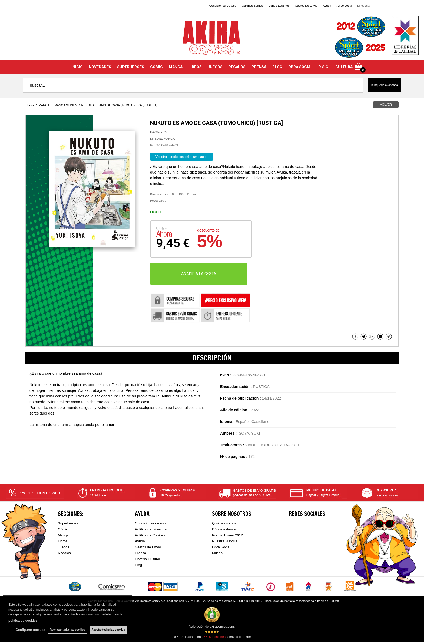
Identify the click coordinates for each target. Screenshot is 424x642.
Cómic (63, 529)
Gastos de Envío (148, 547)
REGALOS (237, 67)
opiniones (214, 637)
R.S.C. (324, 67)
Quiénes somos (224, 523)
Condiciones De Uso (222, 5)
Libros (62, 541)
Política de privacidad (151, 529)
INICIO (77, 67)
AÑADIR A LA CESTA (198, 274)
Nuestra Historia (224, 541)
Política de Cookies (150, 535)
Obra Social (221, 547)
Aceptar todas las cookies (108, 629)
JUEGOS (215, 67)
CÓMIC (156, 67)
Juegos (63, 547)
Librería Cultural (147, 559)
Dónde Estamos (278, 5)
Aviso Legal (344, 5)
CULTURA (344, 67)
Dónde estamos (224, 529)
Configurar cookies (30, 630)
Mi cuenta (363, 5)
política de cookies (22, 621)
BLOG (277, 67)
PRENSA (258, 67)
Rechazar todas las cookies (67, 629)
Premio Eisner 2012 (227, 535)
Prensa (140, 553)
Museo (217, 553)
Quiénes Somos (252, 5)
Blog (138, 565)
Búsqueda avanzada (384, 85)
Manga (63, 535)
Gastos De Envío (306, 5)
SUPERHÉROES (130, 67)
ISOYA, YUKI (158, 131)
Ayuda (327, 5)
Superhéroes (68, 523)
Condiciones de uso (150, 523)
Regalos (64, 553)
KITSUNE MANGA (162, 138)
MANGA (176, 67)
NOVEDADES (100, 67)
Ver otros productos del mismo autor (181, 157)
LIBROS (195, 67)
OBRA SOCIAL (300, 67)
